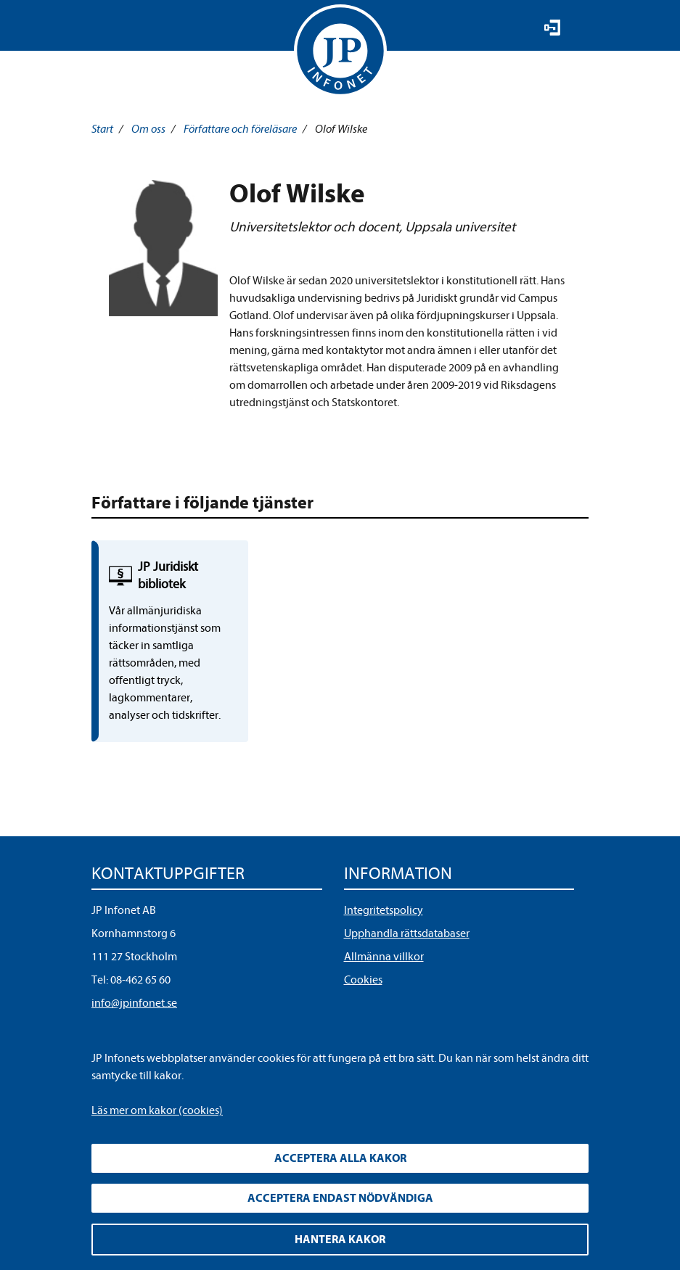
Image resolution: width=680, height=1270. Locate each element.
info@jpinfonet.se (134, 1003)
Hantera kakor (340, 1239)
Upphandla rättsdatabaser (407, 933)
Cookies (363, 979)
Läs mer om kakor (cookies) (157, 1110)
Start (102, 129)
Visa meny (104, 29)
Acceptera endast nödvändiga (340, 1198)
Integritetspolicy (383, 910)
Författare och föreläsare (240, 129)
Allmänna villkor (384, 956)
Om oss (148, 129)
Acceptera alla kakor (340, 1158)
